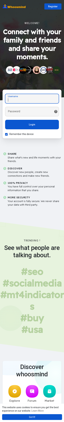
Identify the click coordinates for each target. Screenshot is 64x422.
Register (53, 6)
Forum (32, 393)
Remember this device (21, 134)
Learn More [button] (37, 410)
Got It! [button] (32, 417)
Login (32, 124)
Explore (14, 393)
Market (49, 393)
